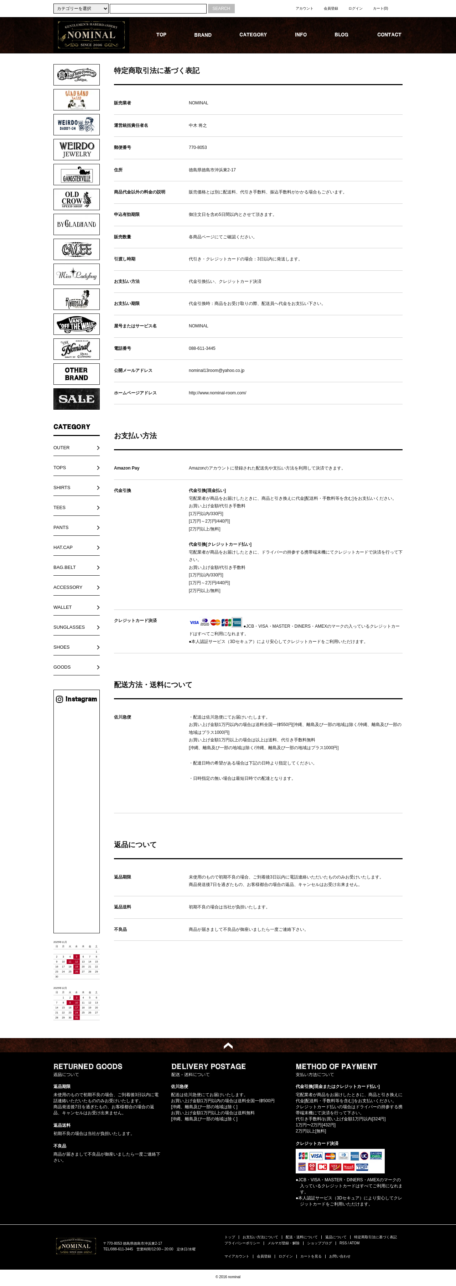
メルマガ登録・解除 (284, 1243)
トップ (229, 1237)
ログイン (355, 8)
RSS (343, 1243)
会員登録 (331, 8)
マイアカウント (236, 1256)
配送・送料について (302, 1237)
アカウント (305, 8)
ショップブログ (319, 1243)
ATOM (354, 1243)
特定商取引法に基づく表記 (375, 1237)
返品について (336, 1237)
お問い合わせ (340, 1256)
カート (380, 8)
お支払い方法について (260, 1237)
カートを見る (311, 1256)
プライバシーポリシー (242, 1243)
